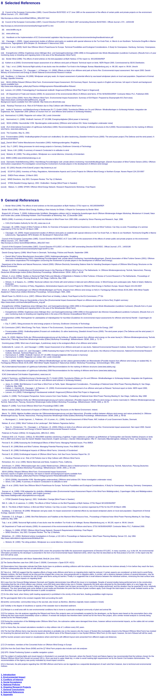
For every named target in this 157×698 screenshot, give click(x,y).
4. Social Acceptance (11, 682)
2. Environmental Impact (13, 677)
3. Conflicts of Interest (12, 679)
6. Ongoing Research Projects (16, 687)
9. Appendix (7, 694)
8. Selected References (12, 692)
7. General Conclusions (12, 689)
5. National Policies (10, 684)
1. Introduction (8, 674)
